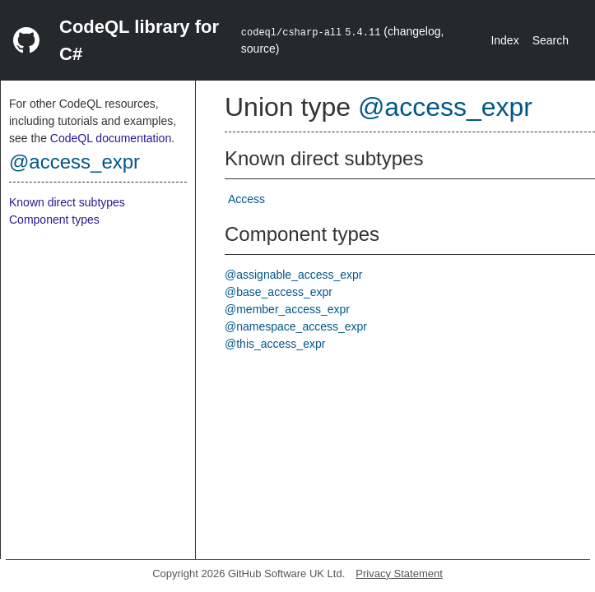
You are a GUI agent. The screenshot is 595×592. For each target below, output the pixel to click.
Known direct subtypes (67, 202)
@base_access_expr (278, 291)
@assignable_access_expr (294, 274)
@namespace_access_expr (296, 326)
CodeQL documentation (110, 138)
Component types (54, 219)
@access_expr (74, 161)
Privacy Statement (399, 573)
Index (504, 40)
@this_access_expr (275, 343)
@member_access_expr (287, 309)
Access (246, 199)
